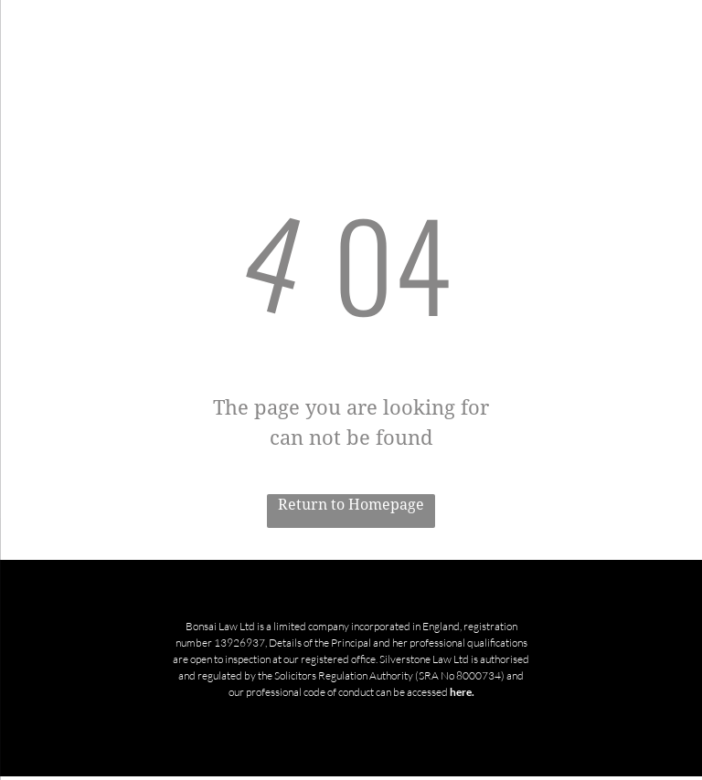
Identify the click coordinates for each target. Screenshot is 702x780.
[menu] (40, 31)
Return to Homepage (351, 504)
